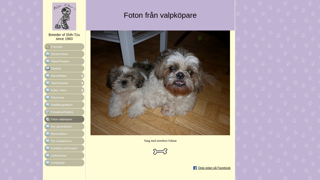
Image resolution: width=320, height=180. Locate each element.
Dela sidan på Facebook (214, 168)
